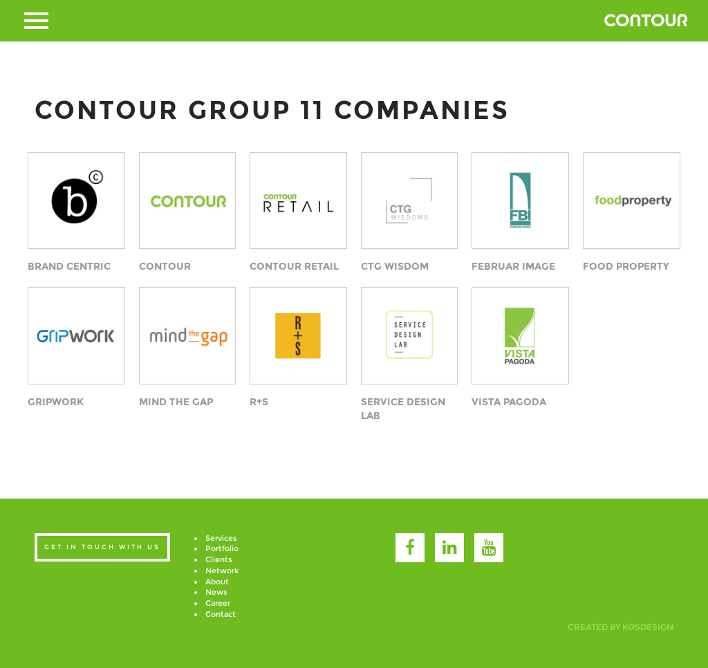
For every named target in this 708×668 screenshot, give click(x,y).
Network (222, 570)
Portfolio (222, 548)
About (217, 581)
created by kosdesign (620, 627)
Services (221, 538)
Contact (220, 614)
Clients (218, 559)
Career (217, 603)
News (216, 592)
